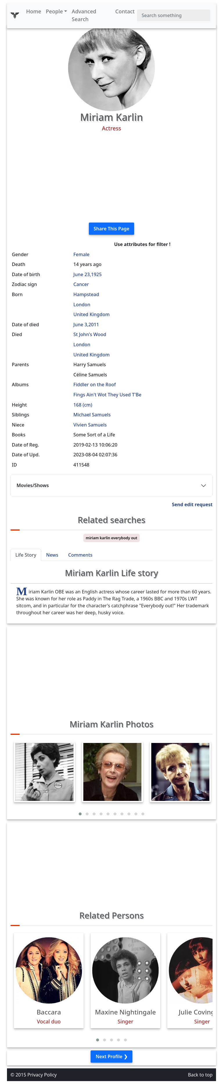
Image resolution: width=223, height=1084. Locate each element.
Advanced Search (84, 15)
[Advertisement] (111, 177)
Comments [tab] (80, 555)
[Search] (173, 15)
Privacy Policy (42, 1075)
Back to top (200, 1075)
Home (33, 11)
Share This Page (112, 228)
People (54, 11)
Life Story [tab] (25, 555)
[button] (80, 814)
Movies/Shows (33, 485)
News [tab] (52, 555)
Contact (125, 11)
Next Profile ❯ (111, 1056)
